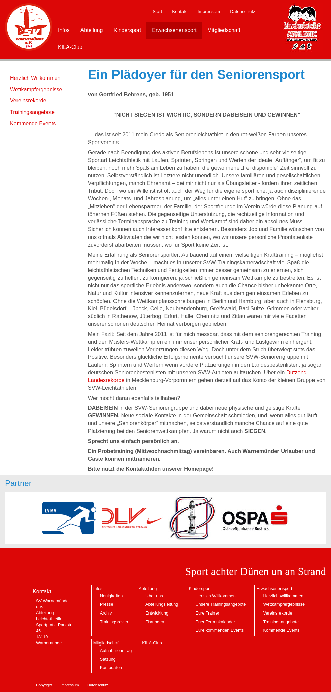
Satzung (108, 659)
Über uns (154, 595)
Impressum (209, 11)
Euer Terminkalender (215, 621)
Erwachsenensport (174, 30)
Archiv (106, 613)
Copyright (44, 685)
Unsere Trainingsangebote (220, 604)
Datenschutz (242, 11)
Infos (64, 30)
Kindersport (127, 30)
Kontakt (180, 11)
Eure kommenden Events (219, 630)
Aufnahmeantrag (116, 650)
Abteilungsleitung (161, 604)
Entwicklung (156, 613)
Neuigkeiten (111, 595)
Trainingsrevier (114, 621)
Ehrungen (154, 621)
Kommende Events (33, 123)
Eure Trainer (207, 613)
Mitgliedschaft (223, 30)
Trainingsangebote (32, 112)
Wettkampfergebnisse (36, 89)
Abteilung (91, 30)
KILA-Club (70, 47)
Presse (106, 604)
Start (157, 11)
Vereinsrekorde (28, 100)
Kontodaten (111, 667)
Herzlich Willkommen (35, 78)
